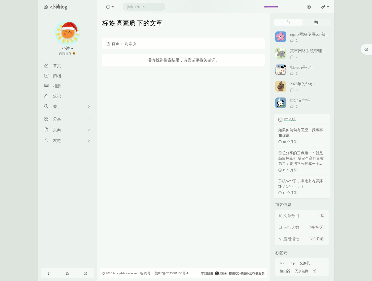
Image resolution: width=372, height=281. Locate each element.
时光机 (290, 119)
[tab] (287, 22)
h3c (282, 263)
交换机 (305, 263)
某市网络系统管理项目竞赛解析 (318, 50)
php (292, 263)
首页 (113, 43)
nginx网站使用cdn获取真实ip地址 (319, 34)
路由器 (285, 271)
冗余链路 (302, 271)
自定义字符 (300, 100)
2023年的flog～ (303, 83)
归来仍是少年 (302, 67)
